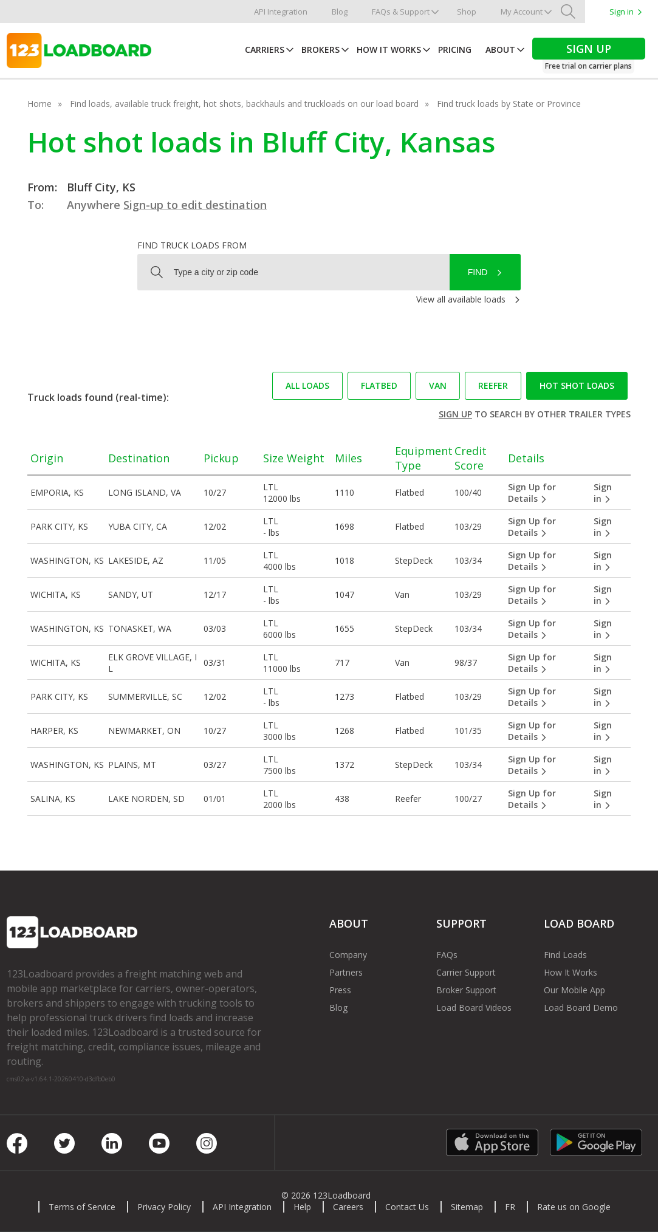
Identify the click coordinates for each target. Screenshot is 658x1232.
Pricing (454, 49)
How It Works (389, 49)
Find (478, 272)
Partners (346, 972)
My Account (522, 11)
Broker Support (466, 990)
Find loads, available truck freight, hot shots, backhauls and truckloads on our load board (244, 103)
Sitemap (467, 1207)
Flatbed (379, 385)
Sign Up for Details (532, 492)
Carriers (264, 49)
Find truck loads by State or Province (509, 103)
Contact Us (407, 1207)
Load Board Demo (581, 1007)
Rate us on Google (574, 1207)
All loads (307, 385)
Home (39, 103)
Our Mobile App (574, 990)
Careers (348, 1207)
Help (302, 1207)
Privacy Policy (164, 1207)
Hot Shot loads (577, 385)
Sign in (621, 11)
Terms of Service (82, 1207)
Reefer (493, 385)
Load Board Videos (474, 1007)
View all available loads (460, 299)
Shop (466, 11)
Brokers (320, 49)
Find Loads (565, 954)
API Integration (280, 11)
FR (510, 1207)
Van (438, 385)
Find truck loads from (192, 245)
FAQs (447, 954)
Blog (340, 11)
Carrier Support (466, 972)
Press (340, 990)
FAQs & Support (401, 11)
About (500, 49)
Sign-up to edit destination (195, 204)
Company (348, 954)
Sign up (455, 414)
